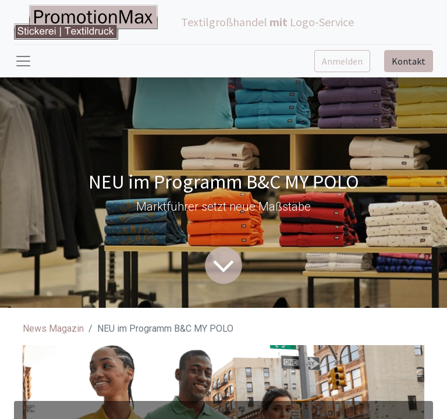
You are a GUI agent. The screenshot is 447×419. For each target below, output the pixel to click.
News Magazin (53, 328)
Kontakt (408, 61)
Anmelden (342, 61)
